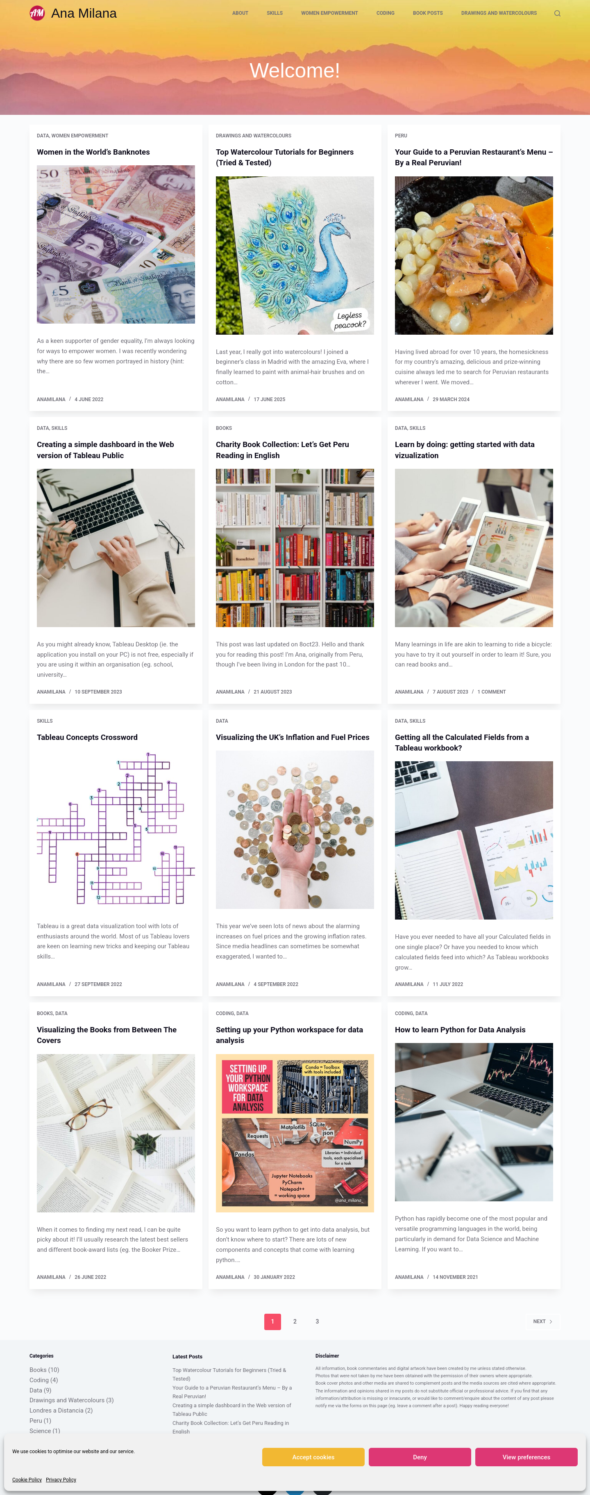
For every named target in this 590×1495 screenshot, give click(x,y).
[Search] (557, 13)
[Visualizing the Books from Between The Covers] (116, 1132)
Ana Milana (84, 13)
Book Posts (428, 13)
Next (543, 1320)
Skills (275, 13)
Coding (386, 13)
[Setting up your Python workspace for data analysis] (295, 1132)
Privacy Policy (61, 1480)
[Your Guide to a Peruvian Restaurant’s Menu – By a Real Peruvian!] (474, 255)
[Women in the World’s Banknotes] (116, 244)
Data (43, 136)
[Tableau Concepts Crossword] (116, 829)
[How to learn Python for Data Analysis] (474, 1121)
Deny (420, 1457)
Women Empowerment (329, 13)
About (240, 13)
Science (40, 1429)
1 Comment (491, 691)
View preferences (526, 1457)
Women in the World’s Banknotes (97, 152)
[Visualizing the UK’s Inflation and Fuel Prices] (295, 839)
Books (224, 428)
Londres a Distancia (57, 1409)
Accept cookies (313, 1457)
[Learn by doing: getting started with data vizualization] (474, 547)
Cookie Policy (27, 1480)
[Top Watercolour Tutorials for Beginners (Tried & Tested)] (295, 255)
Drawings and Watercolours (499, 13)
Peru (401, 136)
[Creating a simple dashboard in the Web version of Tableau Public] (116, 547)
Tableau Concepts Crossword (90, 736)
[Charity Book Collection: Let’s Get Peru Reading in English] (295, 547)
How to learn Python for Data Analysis (464, 1029)
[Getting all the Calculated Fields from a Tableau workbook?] (474, 839)
